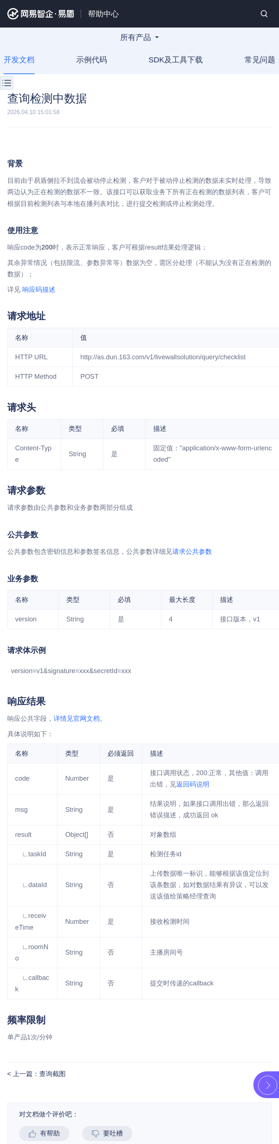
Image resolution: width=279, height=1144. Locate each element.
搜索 (264, 14)
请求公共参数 (192, 551)
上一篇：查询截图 (38, 1074)
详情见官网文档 (77, 718)
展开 (267, 1085)
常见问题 (260, 60)
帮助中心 (103, 14)
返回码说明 (192, 784)
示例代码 (91, 60)
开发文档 (19, 60)
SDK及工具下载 (175, 60)
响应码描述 (38, 289)
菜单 (6, 83)
